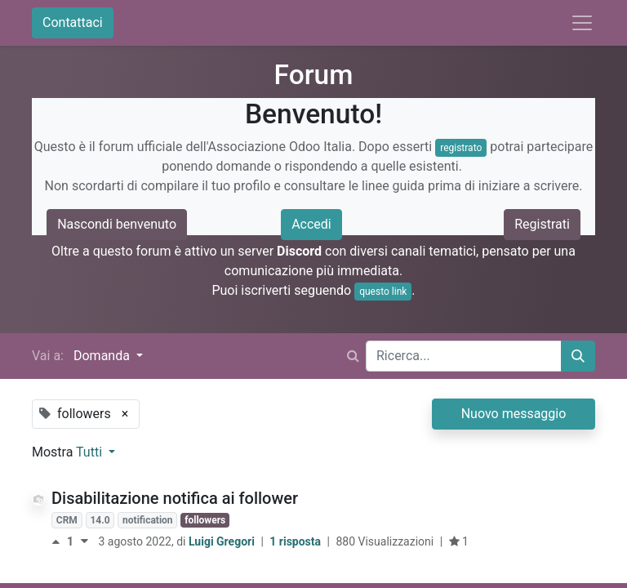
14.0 (99, 520)
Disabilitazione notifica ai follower (174, 498)
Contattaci (72, 22)
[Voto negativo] (84, 541)
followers (205, 520)
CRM (67, 520)
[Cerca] (578, 356)
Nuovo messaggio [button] (514, 413)
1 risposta (296, 541)
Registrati (542, 224)
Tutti (90, 452)
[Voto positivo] (59, 541)
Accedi (311, 224)
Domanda (103, 355)
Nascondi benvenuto (116, 224)
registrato (461, 148)
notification (147, 520)
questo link (383, 291)
